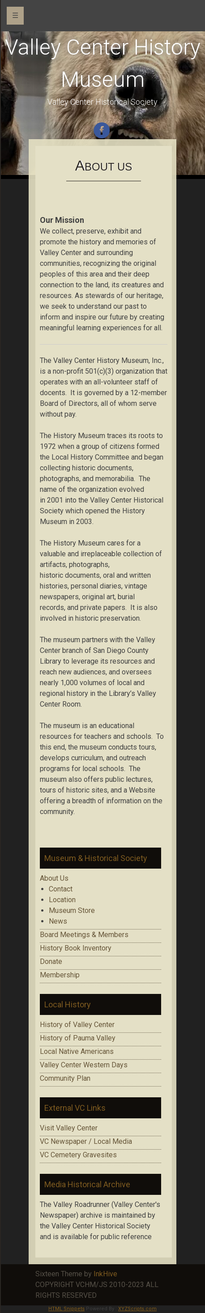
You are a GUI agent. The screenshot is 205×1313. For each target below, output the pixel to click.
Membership (60, 975)
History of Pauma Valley (77, 1038)
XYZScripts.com (137, 1309)
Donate (51, 961)
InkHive (105, 1274)
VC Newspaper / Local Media (86, 1141)
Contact (61, 889)
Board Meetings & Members (84, 934)
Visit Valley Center (69, 1128)
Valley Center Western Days (84, 1065)
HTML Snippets (66, 1309)
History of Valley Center (77, 1024)
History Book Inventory (75, 948)
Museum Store (72, 910)
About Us (54, 878)
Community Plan (65, 1078)
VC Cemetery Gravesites (78, 1155)
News (58, 921)
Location (62, 899)
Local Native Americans (77, 1051)
